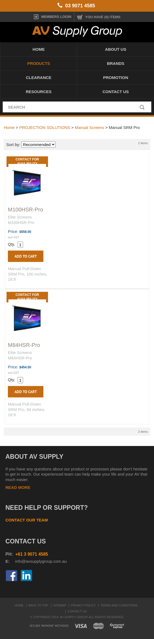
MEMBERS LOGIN (52, 17)
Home (39, 49)
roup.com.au (55, 561)
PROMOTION (115, 77)
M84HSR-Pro (24, 345)
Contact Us (115, 91)
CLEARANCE (38, 77)
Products (38, 63)
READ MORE (17, 487)
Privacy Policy (83, 605)
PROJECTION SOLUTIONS (44, 127)
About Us (115, 49)
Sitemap (59, 605)
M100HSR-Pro (25, 210)
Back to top (38, 605)
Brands (115, 63)
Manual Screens (89, 127)
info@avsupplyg (29, 561)
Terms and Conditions (119, 605)
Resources (39, 91)
